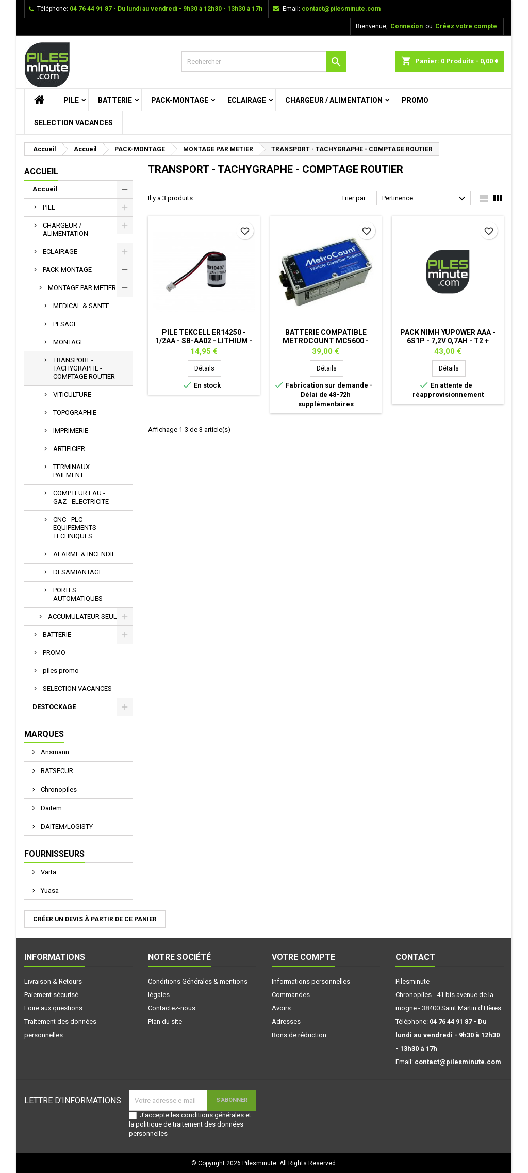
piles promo (61, 670)
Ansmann (54, 752)
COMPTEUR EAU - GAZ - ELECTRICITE (81, 497)
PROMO (415, 100)
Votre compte (303, 957)
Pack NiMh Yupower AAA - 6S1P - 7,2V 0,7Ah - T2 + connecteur (448, 340)
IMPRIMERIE (70, 431)
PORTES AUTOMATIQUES (78, 594)
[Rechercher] (264, 61)
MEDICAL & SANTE (81, 306)
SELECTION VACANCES (73, 123)
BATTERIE (115, 100)
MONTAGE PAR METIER (82, 288)
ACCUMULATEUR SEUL (82, 616)
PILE (71, 100)
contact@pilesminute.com (341, 8)
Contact (415, 957)
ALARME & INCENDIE (84, 554)
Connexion (406, 26)
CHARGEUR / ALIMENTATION (334, 100)
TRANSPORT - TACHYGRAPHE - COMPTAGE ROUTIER (84, 368)
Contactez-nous (171, 1008)
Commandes (291, 995)
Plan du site (165, 1021)
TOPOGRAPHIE (74, 412)
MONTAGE (68, 342)
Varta (47, 872)
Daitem (50, 808)
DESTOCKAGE (54, 707)
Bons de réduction (299, 1035)
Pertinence (425, 198)
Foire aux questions (53, 1008)
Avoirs (281, 1008)
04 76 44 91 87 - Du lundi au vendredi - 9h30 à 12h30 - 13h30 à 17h (166, 8)
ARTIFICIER (69, 449)
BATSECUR (56, 771)
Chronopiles (58, 789)
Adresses (286, 1021)
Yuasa (49, 890)
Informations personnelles (311, 981)
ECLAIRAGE (246, 100)
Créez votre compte (466, 26)
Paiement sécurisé (51, 995)
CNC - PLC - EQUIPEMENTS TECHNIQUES (74, 528)
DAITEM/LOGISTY (66, 826)
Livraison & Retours (53, 981)
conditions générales (212, 1115)
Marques (44, 734)
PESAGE (65, 324)
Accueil (41, 171)
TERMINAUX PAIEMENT (71, 471)
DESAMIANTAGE (78, 572)
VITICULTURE (72, 394)
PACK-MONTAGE (179, 100)
